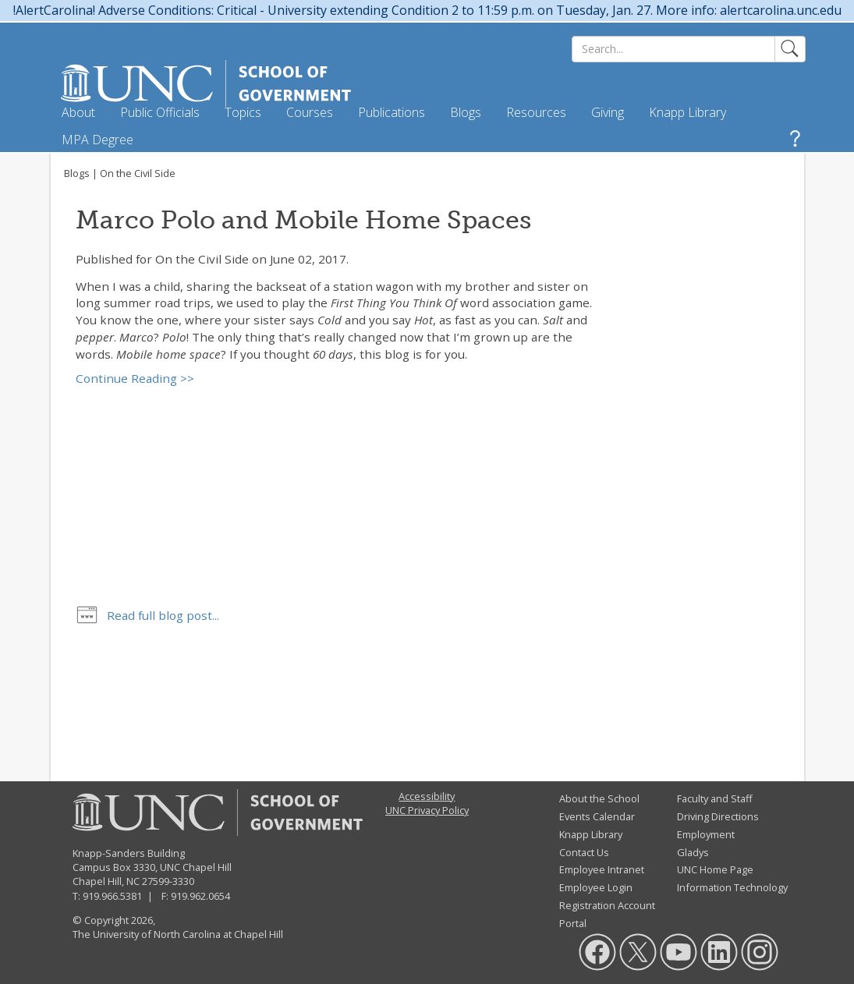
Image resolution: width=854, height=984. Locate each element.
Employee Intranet (601, 869)
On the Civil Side (137, 173)
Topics (243, 112)
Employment (706, 834)
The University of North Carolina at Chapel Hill (178, 934)
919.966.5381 (112, 896)
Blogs (465, 112)
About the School (599, 798)
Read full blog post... (163, 615)
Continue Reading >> (135, 378)
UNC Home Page (715, 869)
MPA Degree (97, 139)
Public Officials (160, 112)
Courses (309, 112)
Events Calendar (597, 816)
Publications (391, 112)
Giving (607, 112)
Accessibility (427, 796)
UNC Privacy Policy (427, 810)
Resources (536, 112)
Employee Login (596, 887)
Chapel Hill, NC (106, 881)
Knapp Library (687, 112)
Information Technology (732, 887)
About (78, 112)
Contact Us (584, 852)
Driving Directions (718, 816)
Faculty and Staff (715, 798)
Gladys (693, 852)
